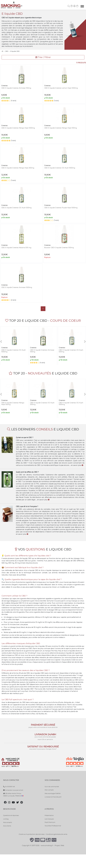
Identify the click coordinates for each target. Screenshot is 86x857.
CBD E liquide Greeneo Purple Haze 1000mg (60, 208)
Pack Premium (50, 822)
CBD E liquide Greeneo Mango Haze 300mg (17, 168)
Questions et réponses (11, 815)
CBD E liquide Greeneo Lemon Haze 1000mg (61, 88)
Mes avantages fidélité (52, 793)
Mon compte (49, 790)
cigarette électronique (10, 42)
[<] (1, 341)
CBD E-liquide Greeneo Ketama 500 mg (16, 248)
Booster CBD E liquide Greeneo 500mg (59, 248)
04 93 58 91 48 (9, 786)
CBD (7, 51)
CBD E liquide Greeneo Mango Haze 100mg (60, 128)
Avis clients (7, 826)
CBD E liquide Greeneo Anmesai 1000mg (16, 287)
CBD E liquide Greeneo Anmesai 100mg (16, 88)
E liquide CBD (14, 51)
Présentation (49, 815)
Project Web (59, 845)
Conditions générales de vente (56, 834)
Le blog (6, 819)
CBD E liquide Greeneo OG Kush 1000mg (59, 168)
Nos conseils (7, 822)
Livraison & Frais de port (53, 797)
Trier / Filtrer (43, 57)
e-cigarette (76, 585)
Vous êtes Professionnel (53, 826)
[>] (85, 341)
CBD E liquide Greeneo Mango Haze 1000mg (18, 128)
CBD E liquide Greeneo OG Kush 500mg (16, 208)
